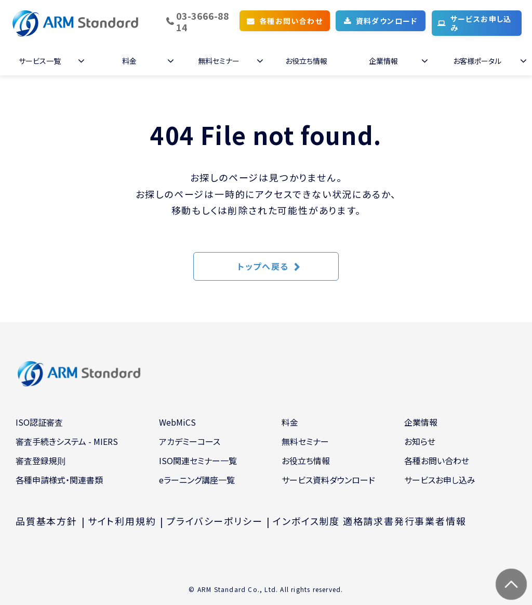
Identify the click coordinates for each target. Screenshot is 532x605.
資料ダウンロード (387, 21)
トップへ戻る (263, 266)
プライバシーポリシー (214, 521)
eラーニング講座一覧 (197, 480)
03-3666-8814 (202, 21)
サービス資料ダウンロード (328, 480)
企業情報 (383, 61)
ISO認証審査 (39, 422)
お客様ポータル (477, 61)
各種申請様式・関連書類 (59, 480)
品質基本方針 (46, 521)
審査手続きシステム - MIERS (67, 441)
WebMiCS (177, 422)
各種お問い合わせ (291, 21)
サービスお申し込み (481, 23)
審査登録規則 (40, 460)
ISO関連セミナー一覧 (198, 460)
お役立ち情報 (306, 61)
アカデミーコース (189, 441)
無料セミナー (219, 61)
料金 (129, 61)
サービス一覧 (40, 61)
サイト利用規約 (122, 521)
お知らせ (419, 441)
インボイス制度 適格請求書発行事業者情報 (369, 521)
